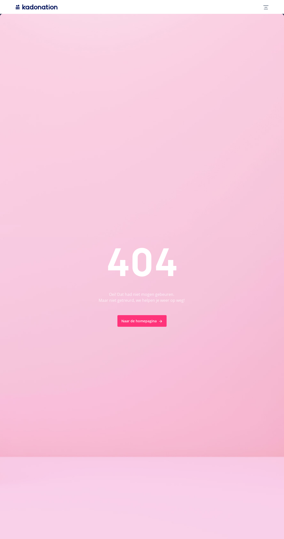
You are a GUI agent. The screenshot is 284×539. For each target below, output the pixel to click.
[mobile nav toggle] (264, 7)
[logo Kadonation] (37, 7)
